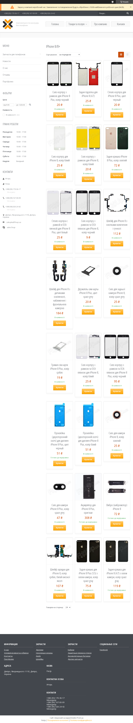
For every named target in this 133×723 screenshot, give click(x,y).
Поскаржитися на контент (57, 720)
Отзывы (6, 74)
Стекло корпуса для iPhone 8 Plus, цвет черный (117, 96)
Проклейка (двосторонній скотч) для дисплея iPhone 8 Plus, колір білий (88, 438)
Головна (55, 24)
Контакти (121, 24)
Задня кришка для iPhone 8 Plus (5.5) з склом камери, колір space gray (88, 575)
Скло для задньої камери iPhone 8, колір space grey (117, 293)
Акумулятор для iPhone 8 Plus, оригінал (88, 508)
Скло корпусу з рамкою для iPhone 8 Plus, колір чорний (59, 96)
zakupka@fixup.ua (13, 222)
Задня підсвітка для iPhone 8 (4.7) (88, 94)
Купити (59, 114)
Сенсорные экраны (44, 653)
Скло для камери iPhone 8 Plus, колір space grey (59, 508)
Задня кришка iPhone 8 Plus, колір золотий (116, 158)
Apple (38, 656)
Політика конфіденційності (81, 720)
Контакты (8, 656)
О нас (5, 68)
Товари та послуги (76, 24)
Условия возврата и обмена (16, 653)
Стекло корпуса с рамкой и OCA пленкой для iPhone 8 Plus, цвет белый (59, 226)
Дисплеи (39, 650)
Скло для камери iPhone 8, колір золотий (117, 437)
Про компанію (100, 24)
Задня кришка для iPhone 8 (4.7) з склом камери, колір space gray (117, 575)
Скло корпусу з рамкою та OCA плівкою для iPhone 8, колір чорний (88, 226)
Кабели (71, 650)
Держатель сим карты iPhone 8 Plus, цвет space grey (88, 293)
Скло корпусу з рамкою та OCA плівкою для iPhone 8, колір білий (88, 370)
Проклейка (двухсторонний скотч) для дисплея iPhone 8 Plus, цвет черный (60, 440)
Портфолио (8, 81)
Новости (7, 61)
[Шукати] (127, 13)
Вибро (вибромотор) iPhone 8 (116, 507)
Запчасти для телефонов (14, 54)
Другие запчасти (75, 659)
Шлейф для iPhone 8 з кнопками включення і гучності (116, 224)
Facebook (104, 650)
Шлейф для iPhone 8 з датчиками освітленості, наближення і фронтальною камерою (59, 298)
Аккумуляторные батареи (79, 656)
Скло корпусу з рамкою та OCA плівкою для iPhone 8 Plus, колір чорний (117, 370)
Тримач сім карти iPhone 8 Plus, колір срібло (59, 368)
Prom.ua (80, 718)
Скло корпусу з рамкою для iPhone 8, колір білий (88, 160)
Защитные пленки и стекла (79, 653)
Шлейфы (39, 659)
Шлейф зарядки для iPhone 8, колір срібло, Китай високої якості (59, 575)
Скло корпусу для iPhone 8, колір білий (60, 158)
